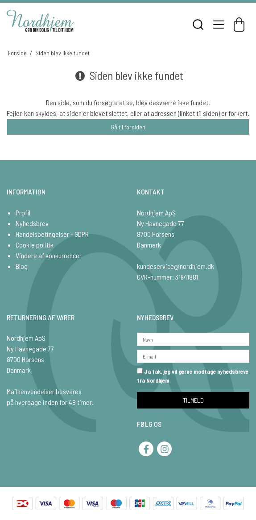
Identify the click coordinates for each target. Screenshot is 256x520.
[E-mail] (193, 355)
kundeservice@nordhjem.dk (175, 266)
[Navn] (193, 338)
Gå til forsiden (128, 127)
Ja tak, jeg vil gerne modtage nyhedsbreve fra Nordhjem (192, 376)
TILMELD (193, 400)
